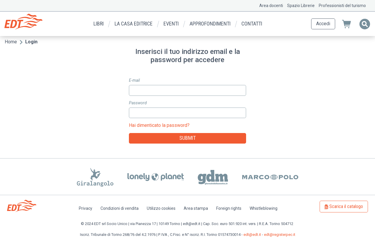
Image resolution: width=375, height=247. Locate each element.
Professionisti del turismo (342, 5)
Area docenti (271, 5)
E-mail (134, 80)
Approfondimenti (210, 24)
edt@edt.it (252, 234)
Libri (98, 24)
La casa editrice (134, 24)
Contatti (251, 24)
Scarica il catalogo (346, 206)
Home (11, 42)
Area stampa (196, 208)
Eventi (171, 24)
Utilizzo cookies (161, 208)
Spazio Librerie (301, 5)
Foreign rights (228, 208)
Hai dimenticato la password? (159, 125)
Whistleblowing (263, 208)
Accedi (323, 23)
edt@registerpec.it (279, 234)
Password (138, 102)
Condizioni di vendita (119, 208)
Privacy (85, 208)
